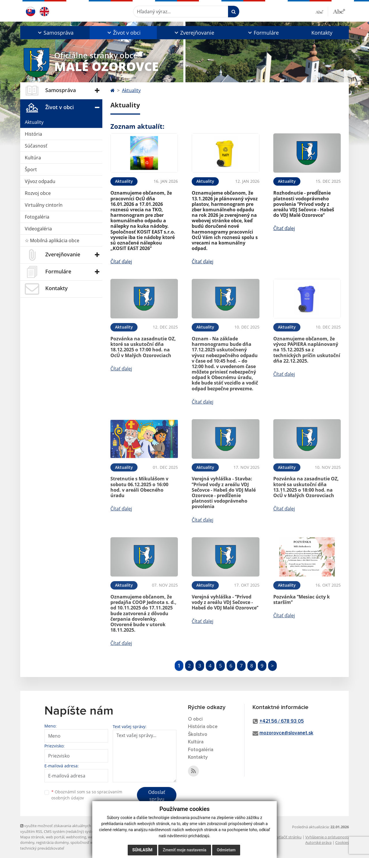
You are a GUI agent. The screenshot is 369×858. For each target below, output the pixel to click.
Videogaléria (38, 228)
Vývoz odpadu (40, 181)
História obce (203, 726)
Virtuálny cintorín (44, 205)
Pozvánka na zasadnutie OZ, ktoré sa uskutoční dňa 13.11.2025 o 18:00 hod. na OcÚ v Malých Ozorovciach (306, 487)
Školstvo (197, 734)
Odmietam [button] (226, 850)
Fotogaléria (37, 217)
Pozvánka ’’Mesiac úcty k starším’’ (301, 599)
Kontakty (321, 32)
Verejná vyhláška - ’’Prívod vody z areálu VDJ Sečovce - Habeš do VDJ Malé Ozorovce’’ (225, 602)
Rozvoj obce (38, 193)
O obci (195, 719)
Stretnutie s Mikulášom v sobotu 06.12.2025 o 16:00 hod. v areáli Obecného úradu (139, 487)
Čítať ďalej (121, 261)
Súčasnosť (36, 146)
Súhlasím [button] (142, 850)
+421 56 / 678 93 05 (281, 721)
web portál (55, 837)
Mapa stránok (32, 837)
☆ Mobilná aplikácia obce (52, 240)
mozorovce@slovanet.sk (286, 733)
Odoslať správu (156, 795)
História (33, 134)
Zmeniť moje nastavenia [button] (184, 850)
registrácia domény (52, 842)
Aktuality (34, 122)
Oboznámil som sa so (86, 795)
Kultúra (33, 157)
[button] (55, 32)
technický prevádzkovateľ (42, 848)
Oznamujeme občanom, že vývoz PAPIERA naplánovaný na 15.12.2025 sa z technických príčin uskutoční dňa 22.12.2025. (306, 349)
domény (27, 842)
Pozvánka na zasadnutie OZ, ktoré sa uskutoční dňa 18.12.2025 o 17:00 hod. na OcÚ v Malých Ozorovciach (143, 347)
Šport (31, 169)
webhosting (76, 837)
